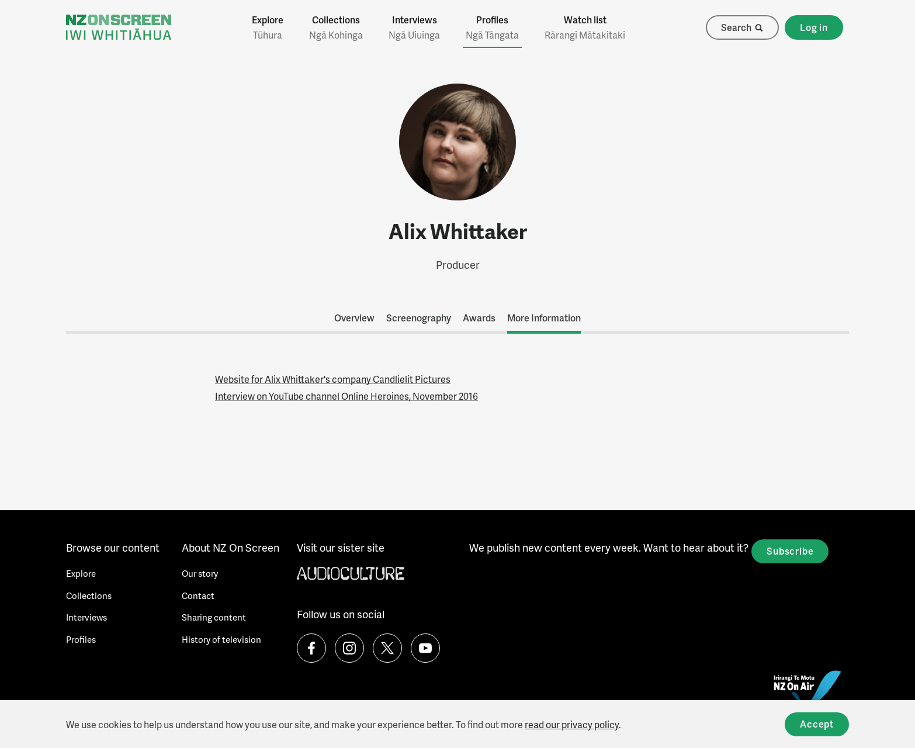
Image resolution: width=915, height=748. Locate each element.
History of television (221, 639)
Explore (267, 27)
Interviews (414, 27)
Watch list (585, 27)
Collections (336, 27)
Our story (200, 573)
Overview (354, 317)
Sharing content (214, 617)
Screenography (418, 317)
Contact (198, 595)
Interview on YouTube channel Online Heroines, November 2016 (346, 396)
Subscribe (790, 550)
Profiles (492, 27)
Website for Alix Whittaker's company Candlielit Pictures (332, 379)
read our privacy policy (572, 724)
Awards (479, 317)
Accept (817, 723)
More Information (544, 317)
